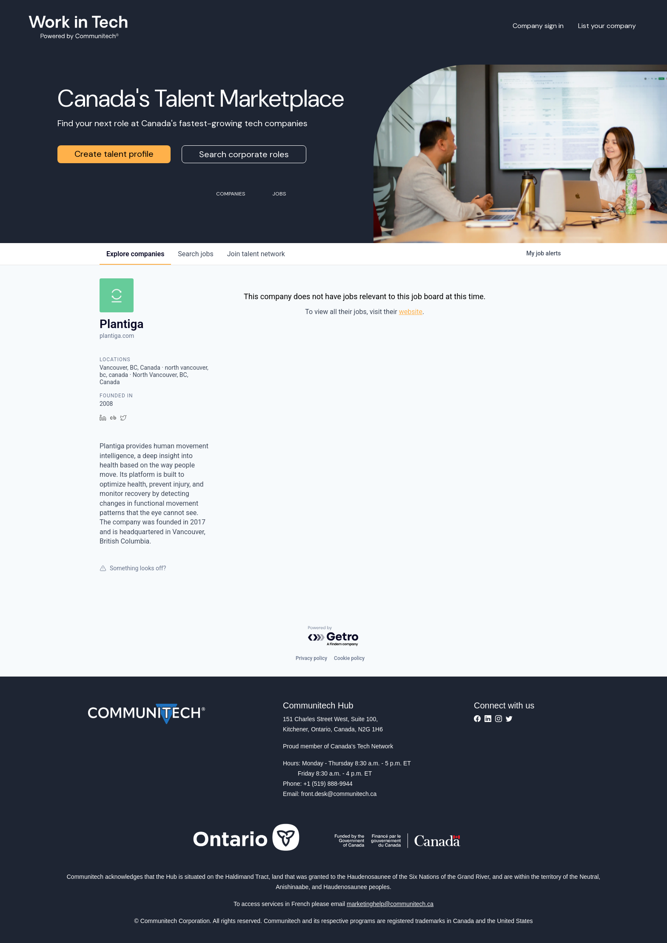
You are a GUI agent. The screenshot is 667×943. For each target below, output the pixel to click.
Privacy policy (311, 658)
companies (135, 254)
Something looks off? (133, 568)
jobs (195, 254)
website (410, 312)
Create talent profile (114, 153)
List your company (607, 25)
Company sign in (538, 25)
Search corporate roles (244, 154)
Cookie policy (349, 658)
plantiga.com (117, 335)
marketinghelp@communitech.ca (390, 904)
